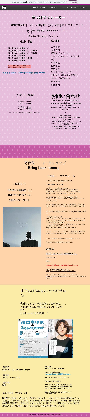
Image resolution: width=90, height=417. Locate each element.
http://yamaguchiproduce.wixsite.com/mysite (67, 103)
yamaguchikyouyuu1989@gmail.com (62, 265)
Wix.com (59, 414)
